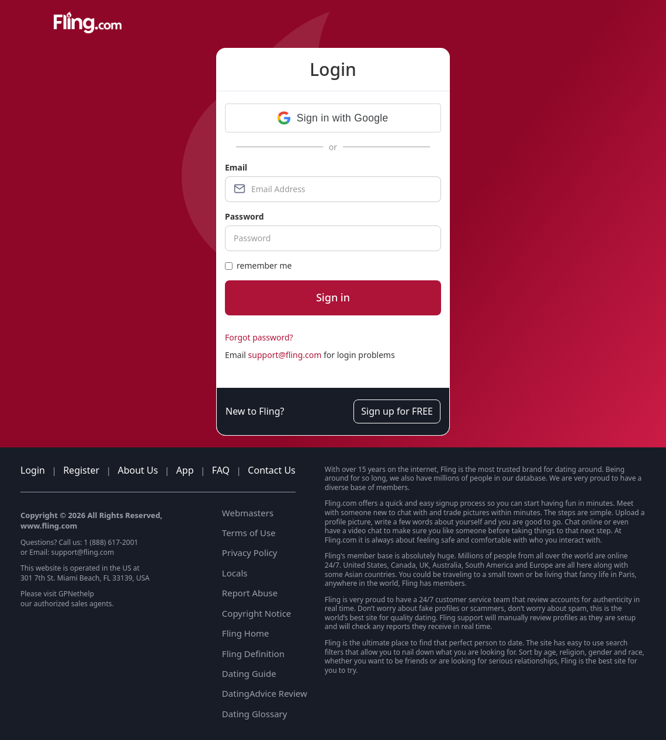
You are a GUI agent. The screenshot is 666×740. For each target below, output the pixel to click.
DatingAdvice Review (264, 693)
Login (32, 470)
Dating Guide (249, 673)
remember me (258, 265)
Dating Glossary (254, 714)
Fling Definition (253, 653)
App (185, 470)
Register (81, 470)
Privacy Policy (250, 552)
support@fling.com (285, 354)
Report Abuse (250, 593)
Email (236, 167)
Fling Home (245, 633)
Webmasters (247, 513)
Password (244, 216)
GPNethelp (76, 594)
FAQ (221, 470)
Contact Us (271, 470)
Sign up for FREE (397, 411)
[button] (333, 118)
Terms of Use (249, 533)
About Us (137, 470)
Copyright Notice (256, 613)
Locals (235, 573)
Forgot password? (259, 337)
